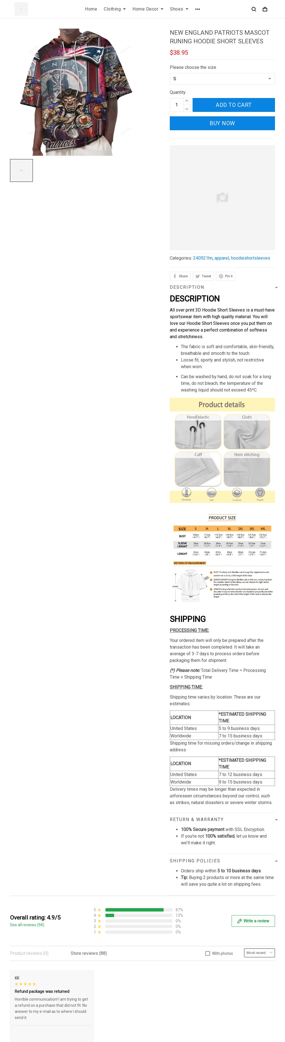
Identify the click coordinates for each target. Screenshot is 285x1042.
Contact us (157, 955)
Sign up (261, 979)
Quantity (178, 92)
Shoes (179, 9)
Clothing (115, 9)
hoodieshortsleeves (250, 258)
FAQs (152, 964)
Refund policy (91, 983)
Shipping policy (93, 973)
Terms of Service (95, 964)
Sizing (153, 973)
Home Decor (147, 9)
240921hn (203, 258)
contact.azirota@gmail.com (36, 998)
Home (91, 9)
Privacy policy (92, 955)
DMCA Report (196, 1017)
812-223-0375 (24, 991)
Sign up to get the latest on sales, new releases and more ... (244, 961)
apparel (222, 258)
